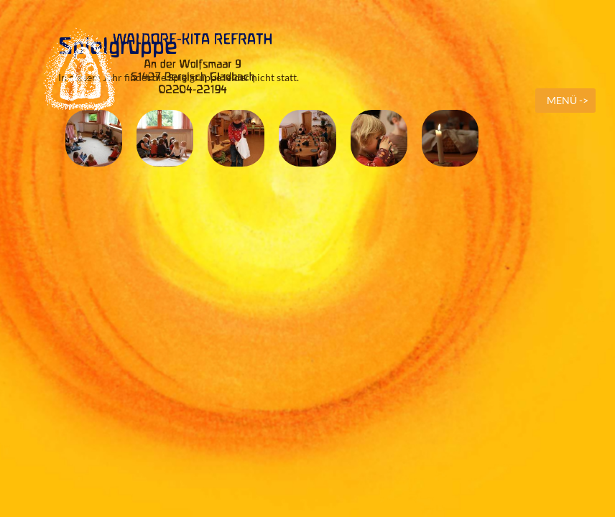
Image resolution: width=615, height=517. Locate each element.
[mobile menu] (565, 100)
